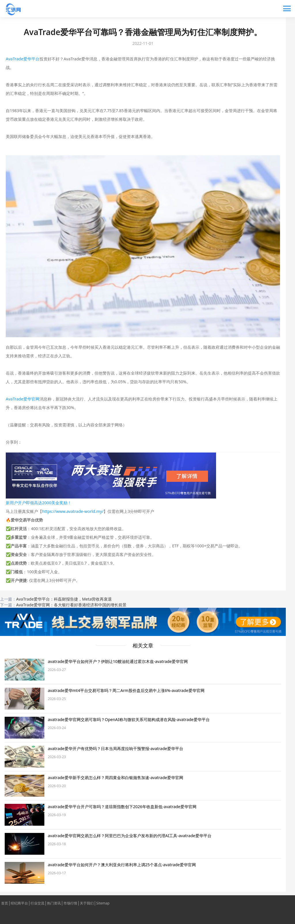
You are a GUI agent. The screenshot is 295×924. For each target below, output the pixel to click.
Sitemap (102, 903)
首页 (4, 903)
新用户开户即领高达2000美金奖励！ (38, 502)
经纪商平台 (19, 903)
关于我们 (87, 903)
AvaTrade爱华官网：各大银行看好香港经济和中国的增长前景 (71, 604)
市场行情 (70, 903)
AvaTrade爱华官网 (22, 399)
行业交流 (37, 903)
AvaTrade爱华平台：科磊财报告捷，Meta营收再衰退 (64, 599)
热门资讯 (54, 903)
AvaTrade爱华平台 (22, 59)
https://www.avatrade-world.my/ (72, 511)
